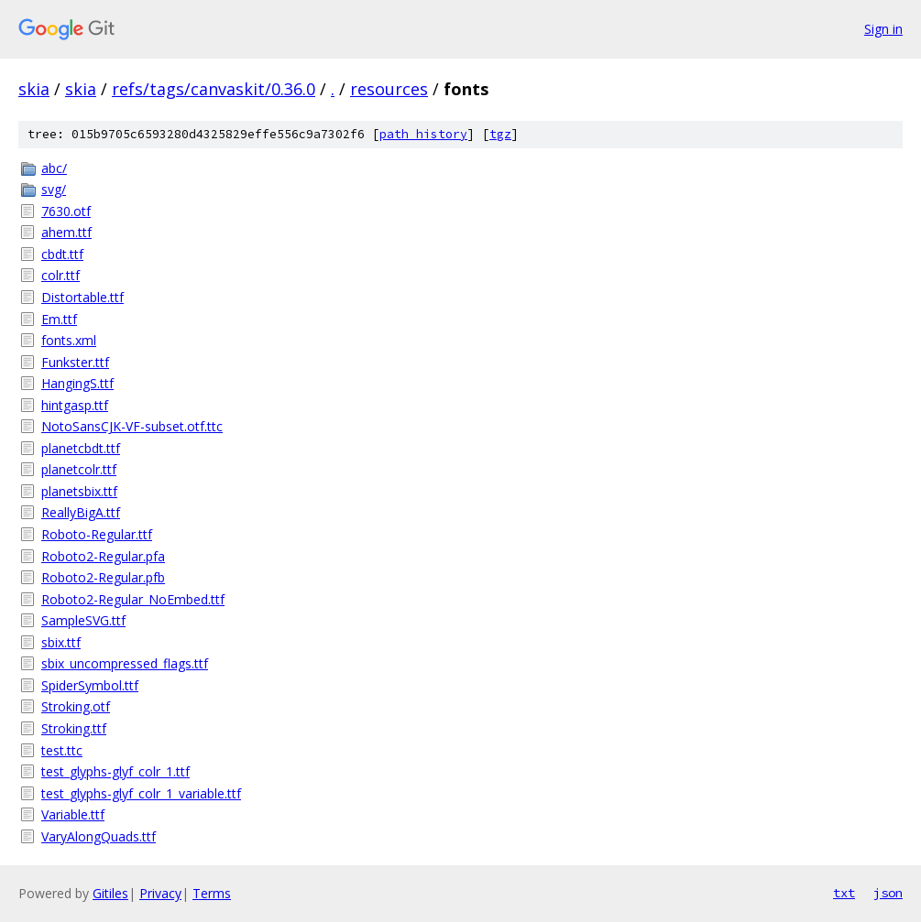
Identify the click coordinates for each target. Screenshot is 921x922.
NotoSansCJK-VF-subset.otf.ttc (132, 426)
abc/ (54, 168)
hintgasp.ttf (74, 405)
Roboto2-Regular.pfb (103, 577)
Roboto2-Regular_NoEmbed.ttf (133, 599)
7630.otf (66, 211)
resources (389, 89)
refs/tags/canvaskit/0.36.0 (213, 89)
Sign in (883, 29)
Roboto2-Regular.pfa (103, 556)
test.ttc (61, 750)
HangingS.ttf (77, 383)
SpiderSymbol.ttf (89, 685)
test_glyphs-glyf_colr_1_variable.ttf (141, 793)
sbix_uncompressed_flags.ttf (124, 663)
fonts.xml (68, 340)
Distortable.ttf (82, 297)
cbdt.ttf (62, 254)
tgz (500, 134)
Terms (211, 893)
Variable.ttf (72, 814)
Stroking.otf (75, 706)
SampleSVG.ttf (83, 620)
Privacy (160, 893)
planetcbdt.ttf (80, 448)
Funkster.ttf (75, 362)
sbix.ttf (61, 642)
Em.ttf (59, 319)
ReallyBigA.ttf (80, 512)
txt (844, 892)
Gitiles (110, 893)
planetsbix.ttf (79, 491)
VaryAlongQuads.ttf (98, 836)
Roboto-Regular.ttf (96, 534)
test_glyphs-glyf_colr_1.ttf (115, 771)
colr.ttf (60, 275)
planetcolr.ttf (78, 469)
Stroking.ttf (73, 728)
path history (423, 134)
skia (33, 89)
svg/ (53, 189)
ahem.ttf (66, 232)
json (888, 892)
